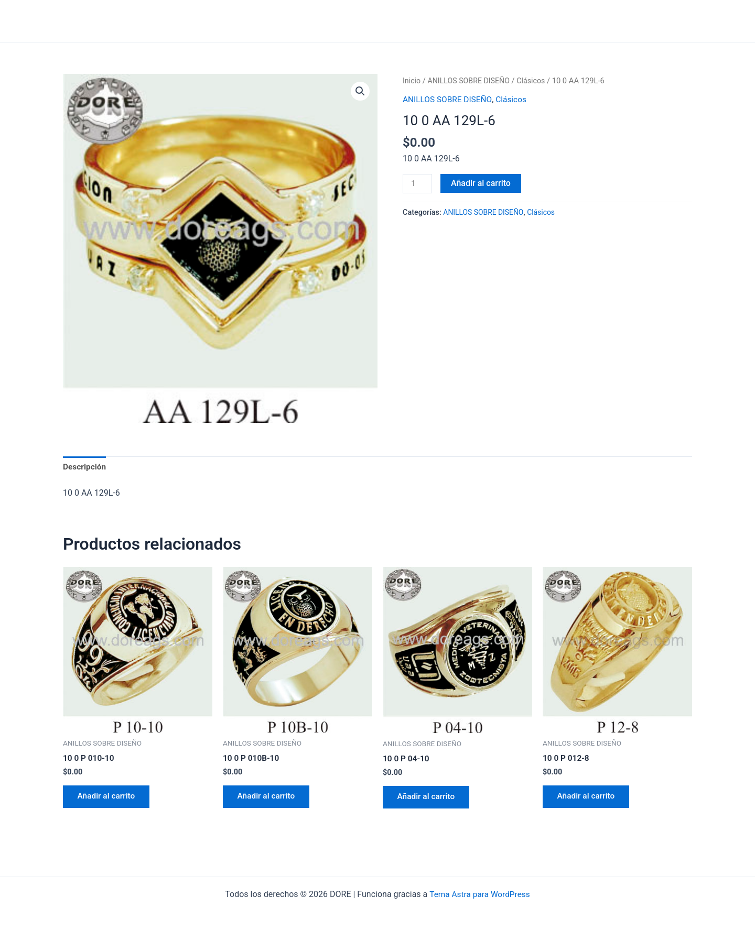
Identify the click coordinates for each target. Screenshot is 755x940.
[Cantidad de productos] (418, 184)
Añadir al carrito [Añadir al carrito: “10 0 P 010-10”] (108, 799)
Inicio (412, 80)
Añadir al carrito (482, 183)
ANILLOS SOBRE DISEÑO (471, 80)
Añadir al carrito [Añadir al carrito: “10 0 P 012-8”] (588, 799)
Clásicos (535, 80)
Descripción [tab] (85, 467)
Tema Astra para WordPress (479, 894)
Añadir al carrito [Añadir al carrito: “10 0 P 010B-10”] (268, 799)
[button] (359, 91)
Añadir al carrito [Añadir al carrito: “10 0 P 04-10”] (428, 799)
